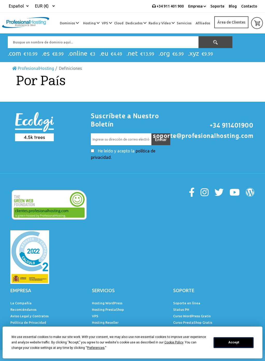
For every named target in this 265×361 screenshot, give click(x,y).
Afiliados (203, 23)
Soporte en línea (186, 303)
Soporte (217, 6)
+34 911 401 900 (168, 6)
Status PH (181, 309)
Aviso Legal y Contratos (29, 316)
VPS (107, 23)
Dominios (69, 23)
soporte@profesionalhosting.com (203, 136)
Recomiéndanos (23, 309)
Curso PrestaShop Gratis (192, 322)
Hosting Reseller (105, 322)
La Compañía (21, 303)
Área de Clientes (231, 22)
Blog (233, 6)
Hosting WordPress (107, 303)
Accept (233, 342)
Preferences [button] (96, 348)
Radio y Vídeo (162, 23)
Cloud (118, 23)
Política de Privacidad (28, 322)
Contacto (249, 6)
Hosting (91, 23)
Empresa (197, 6)
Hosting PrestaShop (108, 309)
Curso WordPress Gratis (192, 316)
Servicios (184, 23)
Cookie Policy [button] (173, 342)
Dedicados (136, 23)
